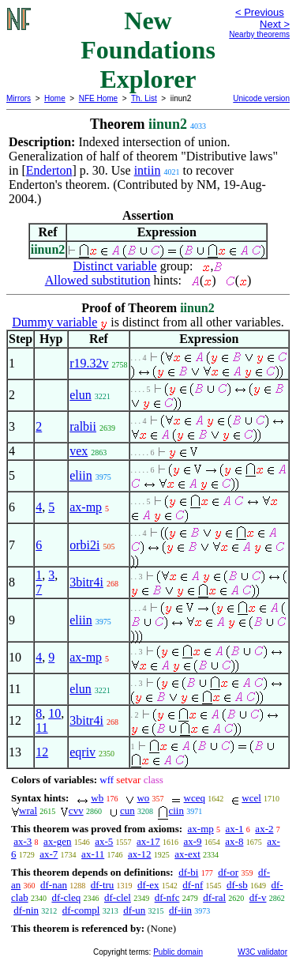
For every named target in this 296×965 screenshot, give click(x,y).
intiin (147, 170)
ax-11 (92, 854)
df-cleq (66, 897)
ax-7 (48, 854)
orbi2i (84, 545)
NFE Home (98, 98)
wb (97, 798)
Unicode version (261, 98)
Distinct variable (115, 266)
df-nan (53, 885)
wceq (194, 798)
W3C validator (262, 952)
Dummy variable (54, 322)
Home (55, 98)
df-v (258, 897)
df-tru (102, 885)
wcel (251, 798)
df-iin (180, 910)
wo (143, 798)
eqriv (82, 752)
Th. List (144, 98)
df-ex (148, 885)
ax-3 (22, 841)
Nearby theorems (259, 34)
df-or (228, 872)
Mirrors (18, 98)
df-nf (192, 885)
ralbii (82, 426)
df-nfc (167, 897)
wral (28, 810)
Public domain (178, 952)
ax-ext (187, 854)
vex (78, 451)
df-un (134, 910)
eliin (80, 475)
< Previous (259, 12)
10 (54, 713)
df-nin (26, 910)
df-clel (117, 897)
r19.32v (88, 363)
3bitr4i (86, 582)
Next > (275, 24)
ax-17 (148, 841)
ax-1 (235, 829)
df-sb (237, 885)
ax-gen (57, 841)
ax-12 (140, 854)
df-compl (81, 910)
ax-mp (85, 507)
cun (127, 810)
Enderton (49, 170)
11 (41, 727)
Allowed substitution (98, 280)
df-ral (214, 897)
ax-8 (234, 841)
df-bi (188, 872)
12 (42, 752)
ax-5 (104, 841)
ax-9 (192, 841)
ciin (176, 810)
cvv (76, 810)
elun (80, 394)
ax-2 (264, 829)
